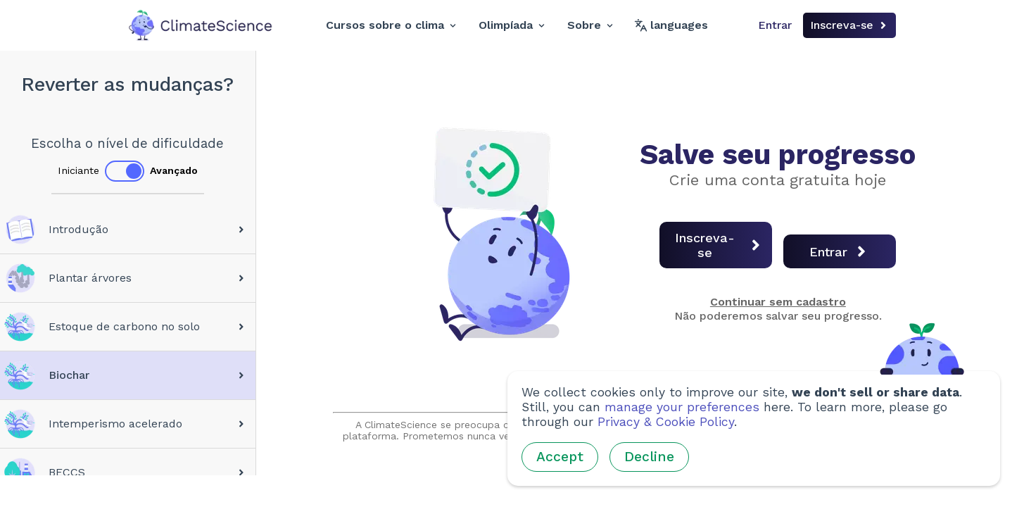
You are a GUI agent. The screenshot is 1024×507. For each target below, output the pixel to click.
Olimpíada (512, 25)
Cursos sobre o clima (391, 25)
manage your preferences (682, 407)
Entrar (775, 25)
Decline (649, 457)
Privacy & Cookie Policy (666, 422)
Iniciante (78, 170)
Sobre (590, 25)
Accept (559, 457)
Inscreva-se (849, 25)
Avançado (174, 170)
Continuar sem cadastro (778, 301)
